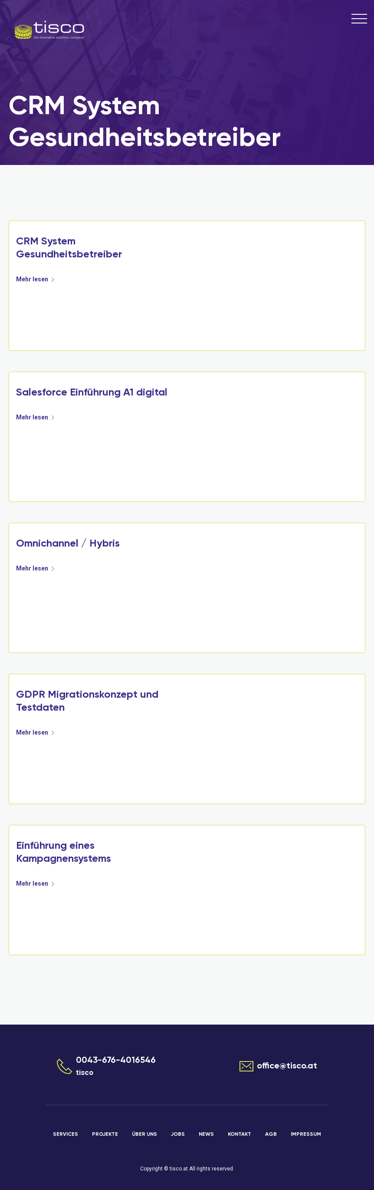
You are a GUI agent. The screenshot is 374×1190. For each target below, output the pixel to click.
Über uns (144, 1134)
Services (65, 1134)
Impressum (306, 1134)
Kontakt (239, 1134)
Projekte (105, 1134)
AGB (271, 1134)
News (206, 1134)
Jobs (178, 1134)
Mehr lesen (35, 279)
